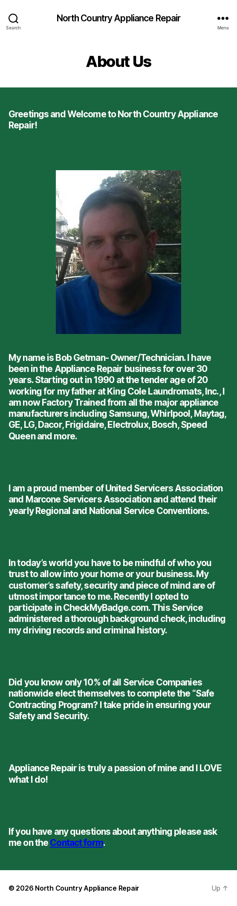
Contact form (76, 842)
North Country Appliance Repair (119, 18)
